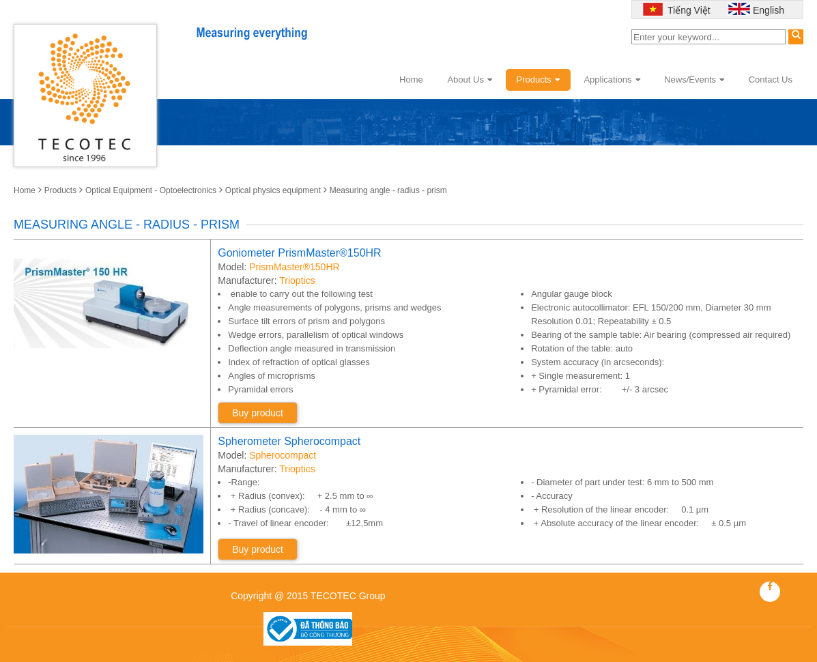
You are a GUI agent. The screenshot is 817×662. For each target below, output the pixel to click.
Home (411, 79)
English (768, 10)
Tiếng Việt (687, 10)
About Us (469, 79)
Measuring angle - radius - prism (388, 190)
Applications (612, 79)
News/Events (694, 79)
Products (538, 79)
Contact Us (770, 79)
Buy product (257, 412)
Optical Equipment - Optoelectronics (150, 190)
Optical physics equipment (273, 190)
